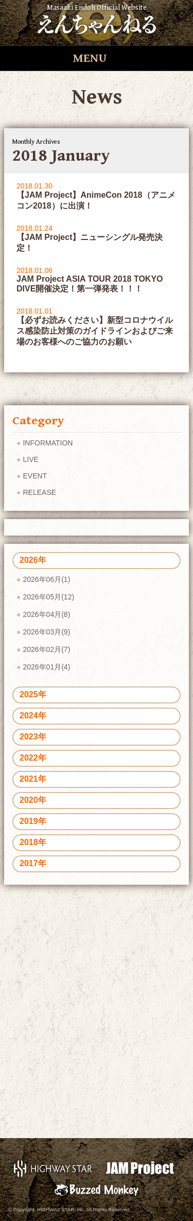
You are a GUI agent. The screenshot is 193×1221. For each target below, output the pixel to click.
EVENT (35, 476)
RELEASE (39, 492)
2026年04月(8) (46, 614)
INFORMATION (48, 443)
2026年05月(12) (48, 597)
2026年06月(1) (46, 579)
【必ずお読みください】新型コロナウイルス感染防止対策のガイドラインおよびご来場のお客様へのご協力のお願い (94, 331)
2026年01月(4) (46, 667)
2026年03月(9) (46, 632)
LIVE (30, 459)
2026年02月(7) (46, 649)
